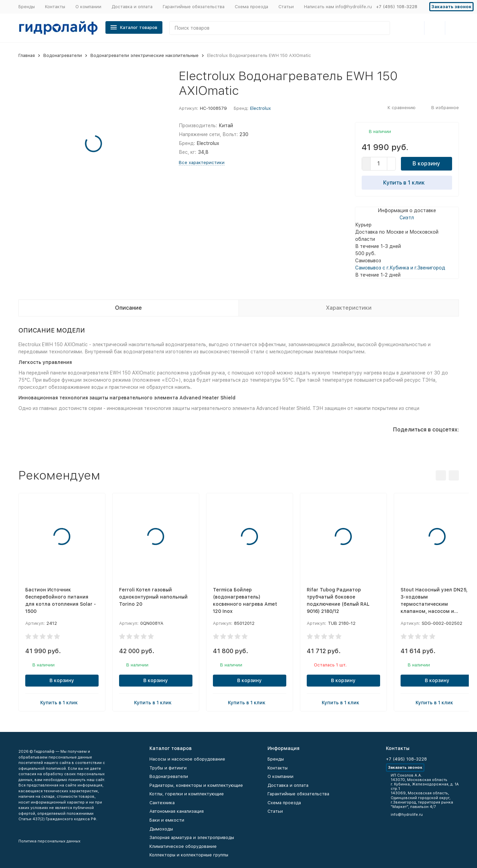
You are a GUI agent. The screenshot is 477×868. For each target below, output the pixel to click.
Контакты (55, 6)
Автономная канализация (176, 811)
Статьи (286, 6)
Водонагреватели (62, 55)
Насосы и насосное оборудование (187, 759)
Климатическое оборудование (183, 846)
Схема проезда (251, 6)
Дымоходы (161, 829)
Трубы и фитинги (168, 767)
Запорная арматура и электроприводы (191, 837)
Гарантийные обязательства (194, 6)
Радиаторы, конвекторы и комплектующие (196, 785)
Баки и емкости (166, 820)
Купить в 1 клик (406, 182)
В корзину (426, 163)
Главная (26, 55)
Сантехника (162, 802)
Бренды (26, 6)
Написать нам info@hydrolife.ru (338, 6)
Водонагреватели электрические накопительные (144, 55)
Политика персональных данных (49, 841)
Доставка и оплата (132, 6)
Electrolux (260, 108)
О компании (88, 6)
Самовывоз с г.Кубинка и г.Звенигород (400, 267)
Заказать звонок (451, 6)
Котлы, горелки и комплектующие (186, 793)
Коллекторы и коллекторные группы (188, 854)
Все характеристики (202, 162)
